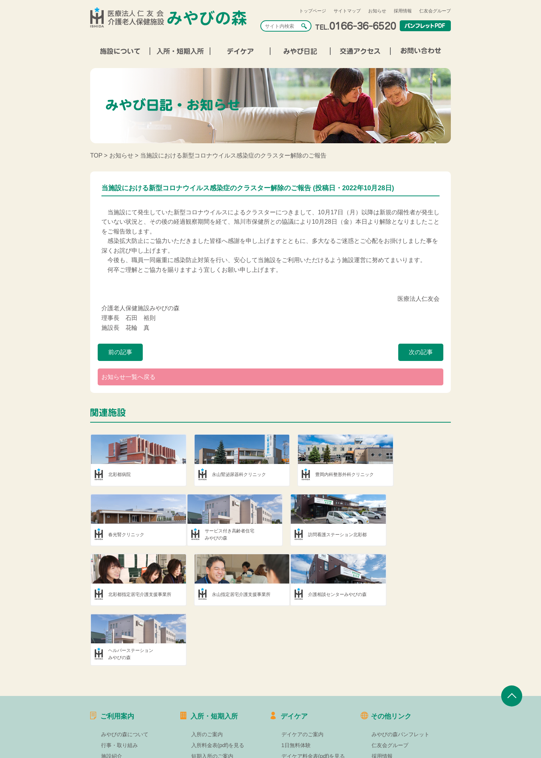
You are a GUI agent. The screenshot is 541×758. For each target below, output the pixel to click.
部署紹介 (111, 708)
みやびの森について (124, 676)
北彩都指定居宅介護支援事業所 (323, 534)
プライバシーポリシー (398, 719)
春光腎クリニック (402, 474)
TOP (96, 155)
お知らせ (377, 11)
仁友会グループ (435, 11)
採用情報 (403, 11)
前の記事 (120, 352)
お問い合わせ (387, 730)
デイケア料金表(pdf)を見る (313, 697)
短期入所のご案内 (212, 697)
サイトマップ (347, 11)
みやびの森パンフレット (400, 676)
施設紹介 (111, 697)
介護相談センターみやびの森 (137, 594)
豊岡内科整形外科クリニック (321, 474)
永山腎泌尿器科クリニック (227, 474)
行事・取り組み (119, 687)
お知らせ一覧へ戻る (128, 377)
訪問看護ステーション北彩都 (229, 534)
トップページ (312, 11)
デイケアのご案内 (302, 676)
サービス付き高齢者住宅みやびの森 (133, 535)
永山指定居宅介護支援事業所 (413, 534)
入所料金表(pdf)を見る (218, 687)
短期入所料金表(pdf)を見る (223, 708)
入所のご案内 (207, 676)
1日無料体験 (296, 687)
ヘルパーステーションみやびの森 (222, 595)
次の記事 (421, 352)
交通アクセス (117, 719)
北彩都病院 (119, 474)
